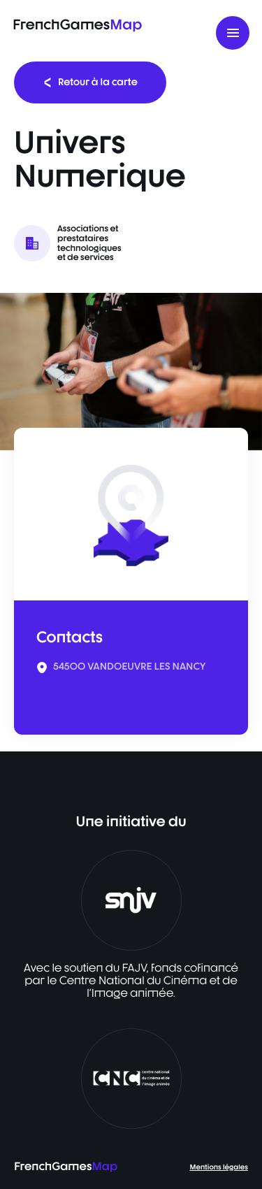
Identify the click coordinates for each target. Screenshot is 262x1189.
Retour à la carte (90, 82)
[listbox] (131, 371)
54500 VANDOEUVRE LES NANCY (129, 666)
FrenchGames (77, 24)
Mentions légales (219, 1167)
